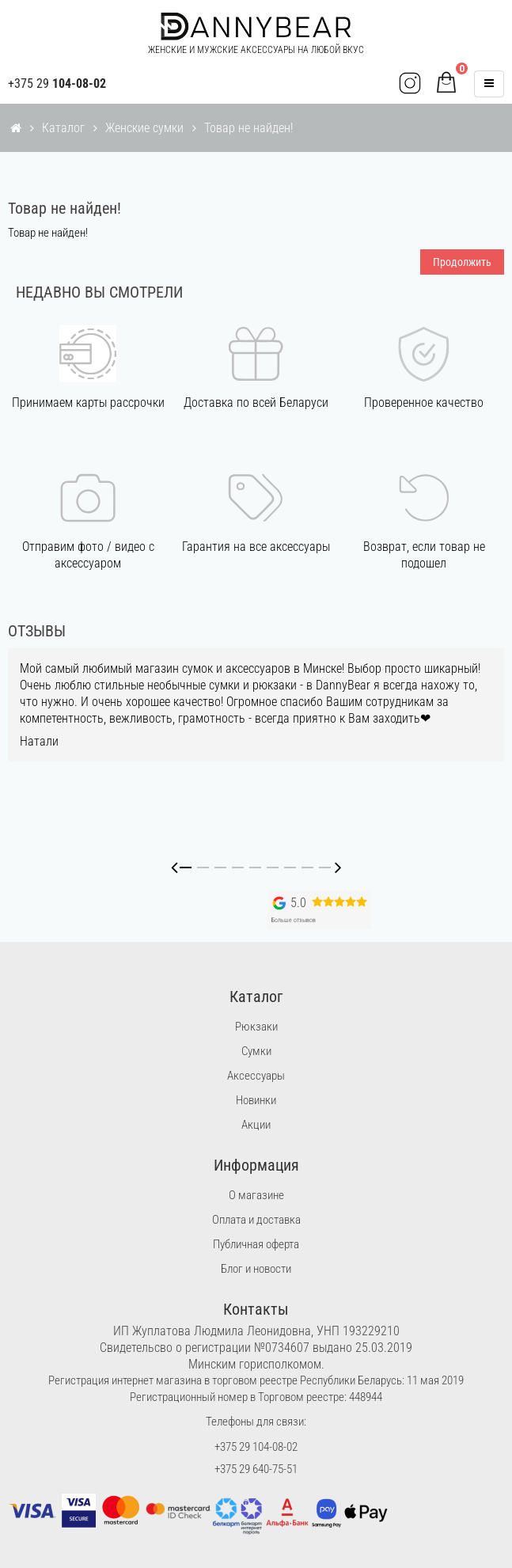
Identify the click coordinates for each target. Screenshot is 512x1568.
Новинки (256, 1100)
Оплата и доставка (256, 1220)
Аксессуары (256, 1076)
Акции (256, 1125)
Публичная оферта (256, 1244)
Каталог (63, 127)
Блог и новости (256, 1269)
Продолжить (462, 262)
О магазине (256, 1195)
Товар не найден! (248, 127)
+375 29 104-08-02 (256, 1447)
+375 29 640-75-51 (256, 1469)
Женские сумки (144, 127)
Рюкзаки (256, 1026)
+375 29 (57, 83)
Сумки (256, 1051)
